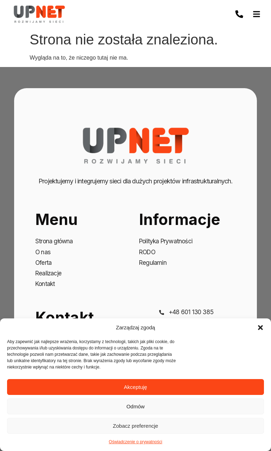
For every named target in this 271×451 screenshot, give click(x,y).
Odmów (135, 406)
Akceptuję (135, 387)
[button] (260, 327)
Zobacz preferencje (135, 426)
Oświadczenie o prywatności (135, 441)
